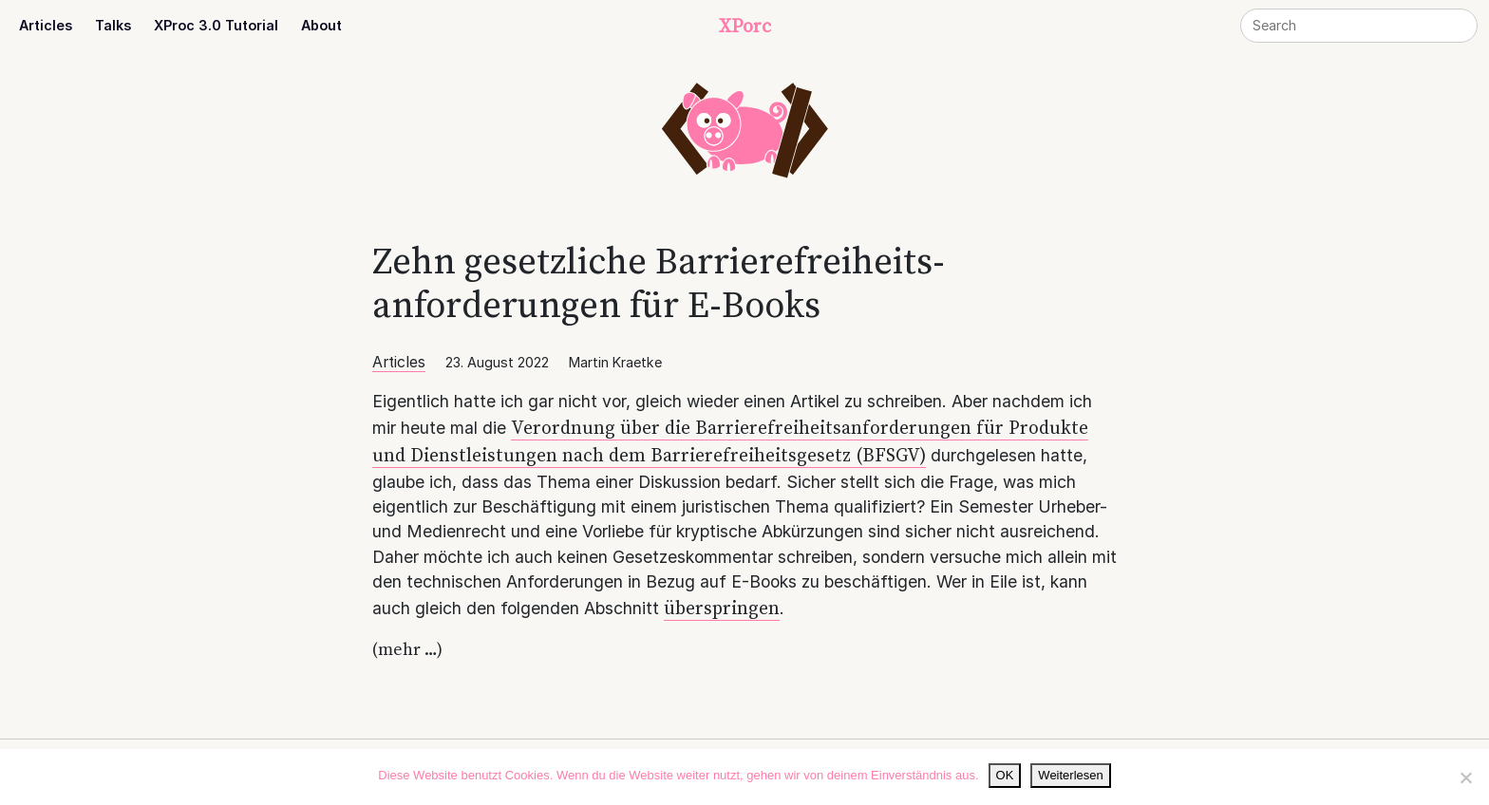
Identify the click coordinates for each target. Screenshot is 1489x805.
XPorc (745, 25)
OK (1005, 775)
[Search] (1359, 26)
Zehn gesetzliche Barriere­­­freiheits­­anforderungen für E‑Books (658, 282)
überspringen (722, 607)
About (321, 25)
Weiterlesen (1070, 775)
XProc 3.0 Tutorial (216, 25)
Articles (45, 25)
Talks (113, 25)
